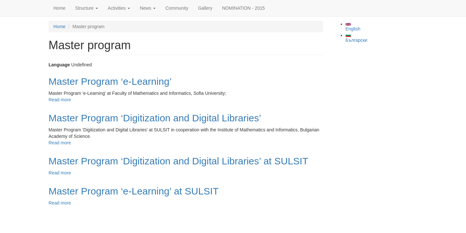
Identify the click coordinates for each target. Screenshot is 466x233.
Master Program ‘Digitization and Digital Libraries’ (155, 118)
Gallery (205, 8)
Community (176, 8)
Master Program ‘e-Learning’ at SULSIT (134, 191)
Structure (86, 8)
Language (59, 64)
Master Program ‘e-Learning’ (110, 81)
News (148, 8)
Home (59, 8)
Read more (60, 99)
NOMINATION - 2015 (243, 8)
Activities (119, 8)
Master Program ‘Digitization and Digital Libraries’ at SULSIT (178, 161)
